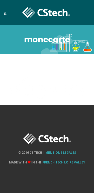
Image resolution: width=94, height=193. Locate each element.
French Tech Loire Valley (63, 162)
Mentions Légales (60, 152)
